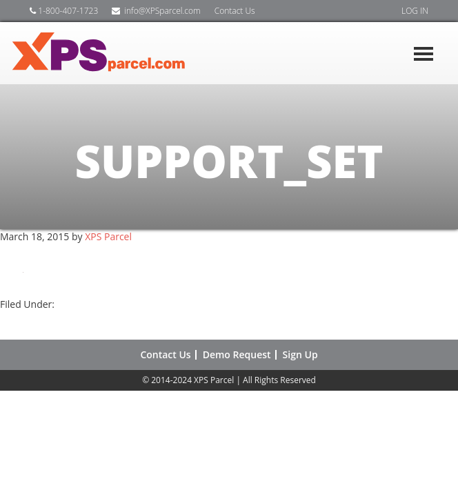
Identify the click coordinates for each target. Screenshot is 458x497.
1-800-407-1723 (64, 11)
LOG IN (414, 11)
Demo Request (237, 355)
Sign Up (300, 355)
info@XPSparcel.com (156, 11)
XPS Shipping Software (113, 53)
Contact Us (235, 11)
